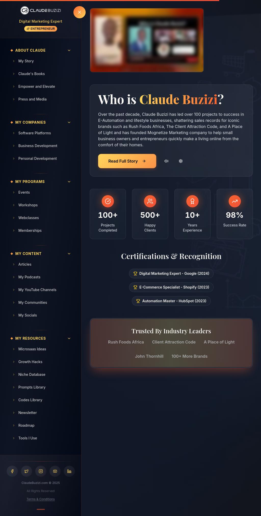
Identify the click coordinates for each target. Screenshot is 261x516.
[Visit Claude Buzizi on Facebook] (12, 471)
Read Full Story (127, 161)
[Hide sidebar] (79, 12)
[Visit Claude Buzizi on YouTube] (55, 471)
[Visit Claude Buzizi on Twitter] (26, 471)
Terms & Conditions (41, 499)
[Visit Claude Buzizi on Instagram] (40, 471)
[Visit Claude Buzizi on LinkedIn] (69, 471)
